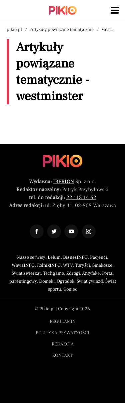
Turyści (82, 265)
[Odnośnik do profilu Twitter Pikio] (54, 231)
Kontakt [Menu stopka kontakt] (62, 355)
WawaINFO (23, 265)
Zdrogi (73, 273)
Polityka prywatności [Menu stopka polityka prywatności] (62, 333)
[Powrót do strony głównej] (62, 161)
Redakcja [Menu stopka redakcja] (63, 344)
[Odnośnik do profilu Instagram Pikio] (89, 231)
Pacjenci (98, 257)
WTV (68, 265)
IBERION (63, 181)
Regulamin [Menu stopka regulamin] (63, 322)
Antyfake (91, 273)
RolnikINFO (49, 265)
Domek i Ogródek (56, 281)
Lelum (54, 257)
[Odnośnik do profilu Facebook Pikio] (37, 231)
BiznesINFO (75, 257)
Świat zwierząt (26, 273)
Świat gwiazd (90, 281)
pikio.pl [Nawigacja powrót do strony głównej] (14, 30)
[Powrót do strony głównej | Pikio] (62, 10)
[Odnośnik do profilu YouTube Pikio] (71, 231)
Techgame (53, 273)
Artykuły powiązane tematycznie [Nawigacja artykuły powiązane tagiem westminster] (62, 30)
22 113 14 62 (81, 197)
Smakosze (102, 265)
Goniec (70, 289)
